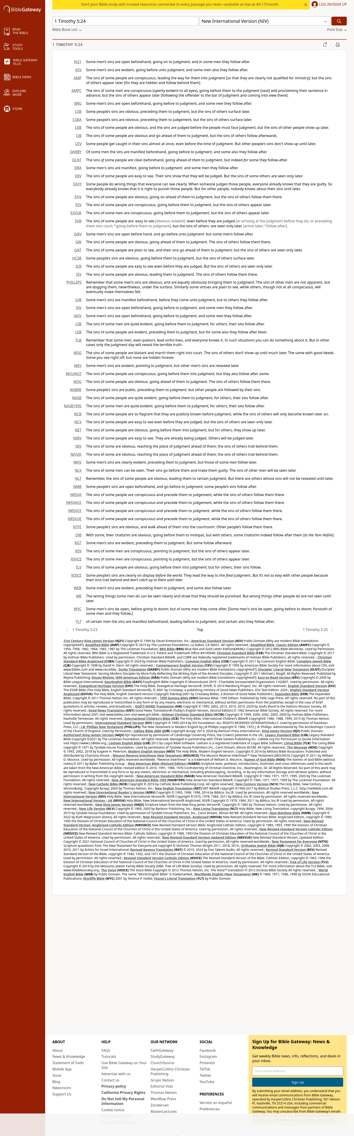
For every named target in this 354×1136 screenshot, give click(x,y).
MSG (78, 352)
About (57, 1050)
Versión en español (216, 1102)
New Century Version (252, 784)
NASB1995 (73, 405)
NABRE (76, 389)
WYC (78, 608)
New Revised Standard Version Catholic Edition (296, 829)
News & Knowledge (68, 1056)
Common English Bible (202, 661)
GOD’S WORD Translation (154, 706)
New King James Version (114, 804)
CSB (78, 111)
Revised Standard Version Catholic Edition (156, 858)
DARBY (76, 151)
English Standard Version (307, 686)
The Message (297, 747)
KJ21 (78, 61)
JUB (79, 299)
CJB (79, 135)
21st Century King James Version (88, 641)
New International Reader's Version (116, 792)
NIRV (77, 438)
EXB (78, 221)
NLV (78, 470)
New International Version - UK (87, 800)
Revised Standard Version (286, 849)
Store (56, 1075)
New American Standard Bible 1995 (139, 780)
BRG (78, 103)
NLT (78, 478)
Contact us (110, 1080)
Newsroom (61, 1087)
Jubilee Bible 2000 (147, 731)
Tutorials (108, 1056)
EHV (78, 196)
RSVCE (76, 559)
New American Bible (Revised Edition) (157, 763)
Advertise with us (115, 1073)
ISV (79, 274)
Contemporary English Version (180, 665)
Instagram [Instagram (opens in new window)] (208, 1056)
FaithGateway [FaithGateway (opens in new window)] (162, 1050)
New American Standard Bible (159, 776)
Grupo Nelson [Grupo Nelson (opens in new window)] (162, 1080)
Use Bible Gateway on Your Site (124, 1065)
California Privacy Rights (123, 1092)
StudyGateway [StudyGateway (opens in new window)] (163, 1056)
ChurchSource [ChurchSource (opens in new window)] (162, 1062)
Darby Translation (133, 669)
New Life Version (92, 808)
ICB (79, 266)
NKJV (77, 462)
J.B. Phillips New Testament (102, 727)
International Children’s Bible (147, 718)
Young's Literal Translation (175, 878)
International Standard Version (119, 723)
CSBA (77, 119)
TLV (78, 567)
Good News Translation (106, 710)
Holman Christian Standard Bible (187, 714)
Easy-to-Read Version (274, 677)
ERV (78, 175)
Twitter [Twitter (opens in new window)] (205, 1075)
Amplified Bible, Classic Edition (275, 645)
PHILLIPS (74, 282)
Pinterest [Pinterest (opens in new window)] (207, 1062)
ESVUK (76, 212)
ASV (78, 69)
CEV (78, 143)
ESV (78, 204)
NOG (77, 381)
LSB (78, 323)
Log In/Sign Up (333, 4)
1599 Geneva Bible (174, 698)
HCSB (77, 258)
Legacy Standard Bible (282, 735)
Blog (56, 1081)
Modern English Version (146, 751)
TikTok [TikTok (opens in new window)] (205, 1069)
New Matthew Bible (285, 813)
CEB (78, 127)
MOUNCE (74, 373)
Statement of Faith (68, 1062)
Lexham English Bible (125, 743)
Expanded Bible (287, 694)
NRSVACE (74, 502)
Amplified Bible (97, 645)
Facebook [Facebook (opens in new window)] (208, 1050)
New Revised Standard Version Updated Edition (199, 837)
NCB (78, 414)
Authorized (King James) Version (88, 735)
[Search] (339, 21)
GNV (78, 234)
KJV (79, 307)
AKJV (78, 315)
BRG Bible (167, 649)
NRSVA (76, 494)
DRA (78, 167)
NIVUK (76, 454)
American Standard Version (212, 641)
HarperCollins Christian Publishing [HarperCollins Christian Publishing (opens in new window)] (170, 1071)
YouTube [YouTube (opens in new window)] (207, 1081)
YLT (79, 621)
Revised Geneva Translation (152, 849)
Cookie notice (112, 1109)
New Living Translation (211, 808)
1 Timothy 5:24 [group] (67, 45)
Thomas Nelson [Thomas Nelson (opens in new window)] (164, 1092)
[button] (328, 4)
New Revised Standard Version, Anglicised (176, 817)
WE (79, 596)
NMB (77, 486)
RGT (78, 542)
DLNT (77, 159)
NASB (77, 397)
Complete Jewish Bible (313, 661)
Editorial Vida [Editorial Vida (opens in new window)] (162, 1086)
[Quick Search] (125, 21)
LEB (78, 332)
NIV (78, 446)
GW (78, 241)
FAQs (105, 1050)
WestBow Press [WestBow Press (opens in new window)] (163, 1098)
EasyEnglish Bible (118, 682)
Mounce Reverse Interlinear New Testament (147, 755)
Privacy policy (113, 1086)
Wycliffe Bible (94, 878)
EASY (77, 184)
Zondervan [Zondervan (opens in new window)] (160, 1105)
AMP (78, 77)
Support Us (61, 1094)
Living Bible (293, 743)
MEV (78, 365)
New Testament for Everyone (294, 841)
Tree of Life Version (305, 862)
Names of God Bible (259, 759)
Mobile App (62, 1069)
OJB (78, 535)
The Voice (108, 870)
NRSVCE (75, 510)
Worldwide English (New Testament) (222, 874)
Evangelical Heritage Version (101, 686)
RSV (78, 551)
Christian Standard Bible (236, 653)
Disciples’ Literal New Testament (283, 669)
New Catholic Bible (103, 784)
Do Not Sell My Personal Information (122, 1101)
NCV (78, 421)
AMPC (76, 90)
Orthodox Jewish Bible (258, 845)
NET (78, 430)
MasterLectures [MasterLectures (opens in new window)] (164, 1111)
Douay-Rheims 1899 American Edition (121, 677)
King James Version (277, 731)
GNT (78, 250)
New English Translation (174, 788)
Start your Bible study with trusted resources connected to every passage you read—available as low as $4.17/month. (180, 4)
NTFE (77, 526)
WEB (78, 587)
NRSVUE (75, 518)
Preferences (210, 1108)
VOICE (76, 575)
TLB (78, 340)
